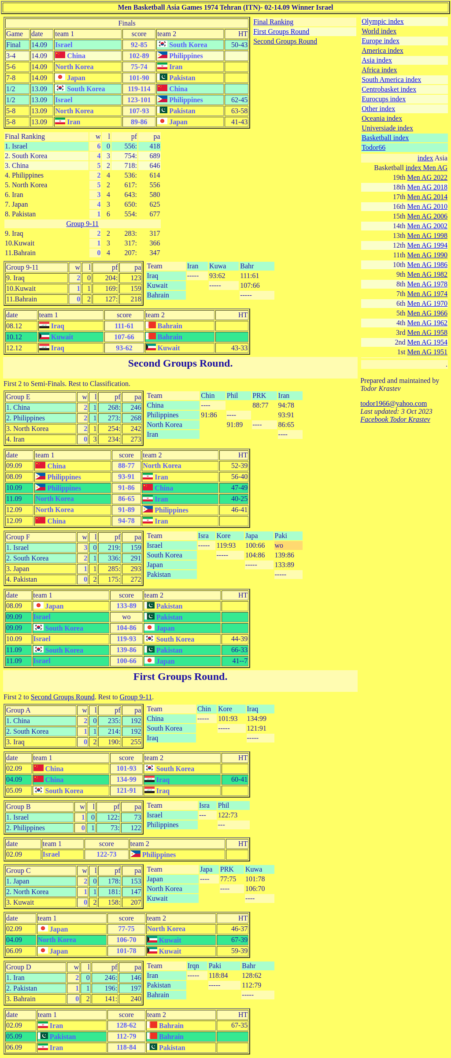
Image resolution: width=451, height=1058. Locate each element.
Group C (18, 870)
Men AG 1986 (427, 264)
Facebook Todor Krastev (395, 419)
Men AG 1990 (427, 255)
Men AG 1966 (427, 313)
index (425, 158)
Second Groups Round (285, 41)
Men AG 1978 (427, 284)
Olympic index (383, 21)
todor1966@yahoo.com (393, 403)
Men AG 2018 (427, 187)
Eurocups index (384, 99)
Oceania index (382, 118)
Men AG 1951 (427, 352)
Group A (18, 710)
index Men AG (426, 167)
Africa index (379, 70)
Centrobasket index (389, 89)
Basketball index (385, 137)
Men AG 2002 (427, 226)
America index (382, 50)
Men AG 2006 (427, 216)
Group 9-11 (82, 223)
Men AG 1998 (427, 235)
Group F (18, 537)
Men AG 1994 (427, 245)
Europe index (380, 41)
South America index (391, 79)
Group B (18, 806)
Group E (18, 397)
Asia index (377, 60)
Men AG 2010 (427, 206)
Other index (378, 108)
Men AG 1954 (427, 342)
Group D (18, 967)
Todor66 (373, 147)
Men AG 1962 (427, 323)
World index (379, 31)
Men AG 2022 (427, 177)
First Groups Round (281, 31)
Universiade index (387, 128)
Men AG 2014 (427, 196)
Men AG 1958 (427, 332)
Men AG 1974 (427, 293)
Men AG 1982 (427, 274)
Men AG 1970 (427, 303)
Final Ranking (273, 22)
